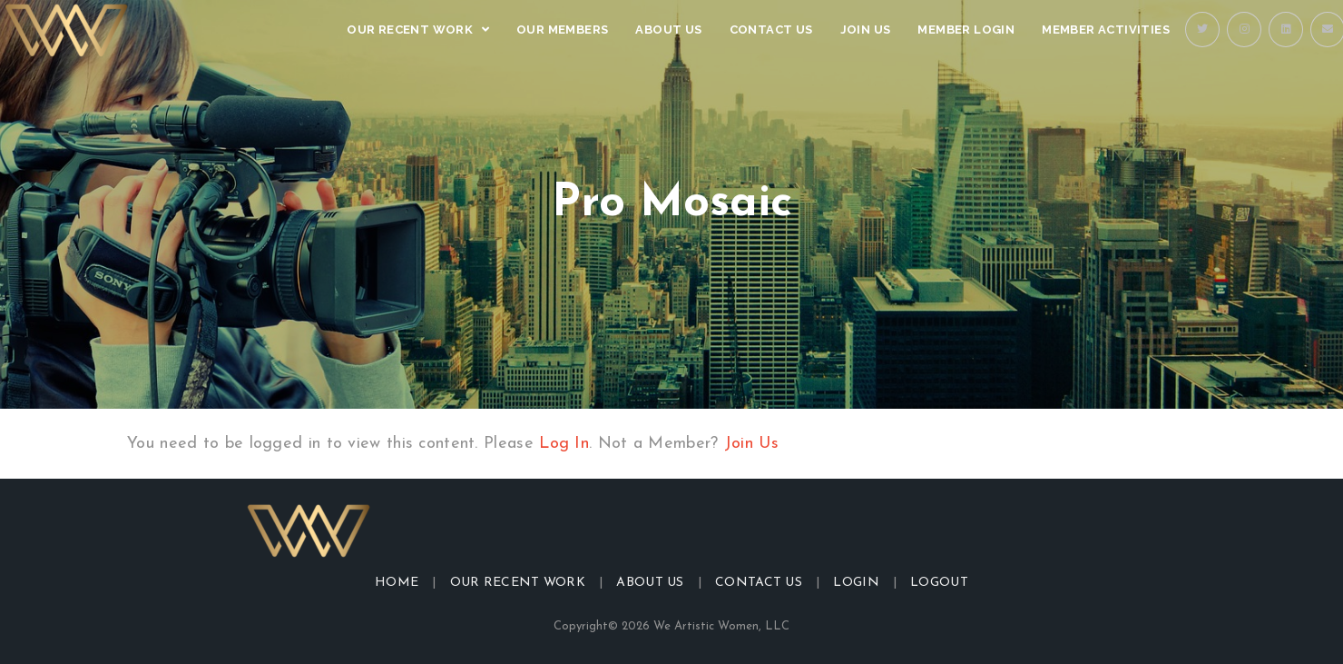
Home (396, 583)
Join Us (751, 443)
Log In (564, 443)
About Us (649, 583)
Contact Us (758, 583)
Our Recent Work (518, 583)
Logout (939, 583)
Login (856, 583)
